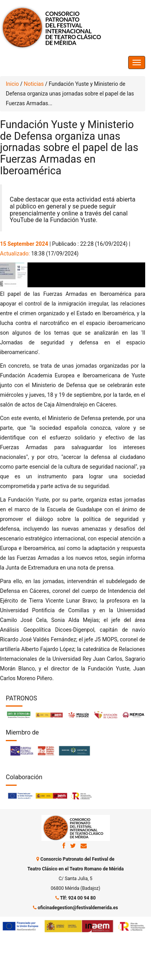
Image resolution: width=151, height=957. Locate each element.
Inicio (12, 84)
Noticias (34, 84)
